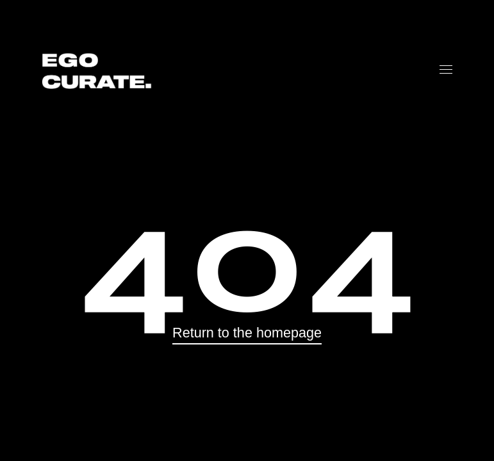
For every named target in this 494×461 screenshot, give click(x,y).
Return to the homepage (247, 333)
